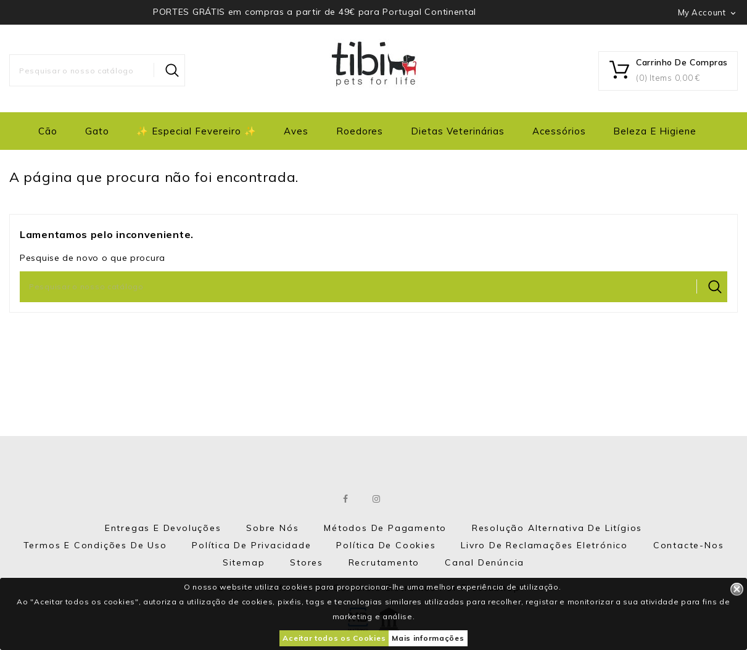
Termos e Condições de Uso (95, 545)
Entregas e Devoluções (163, 527)
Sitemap (244, 562)
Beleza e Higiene (654, 131)
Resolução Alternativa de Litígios (557, 527)
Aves (296, 131)
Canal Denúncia (484, 562)
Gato (97, 131)
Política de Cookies (385, 545)
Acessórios (559, 131)
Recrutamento (384, 562)
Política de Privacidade (251, 545)
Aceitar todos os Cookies (334, 638)
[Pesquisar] (97, 70)
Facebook (346, 498)
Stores (306, 562)
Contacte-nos (688, 545)
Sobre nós (272, 527)
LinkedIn (407, 498)
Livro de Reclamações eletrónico (544, 545)
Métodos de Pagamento (385, 527)
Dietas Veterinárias (458, 131)
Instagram (376, 498)
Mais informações (428, 638)
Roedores (360, 131)
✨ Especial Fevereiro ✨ (196, 131)
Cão (47, 131)
